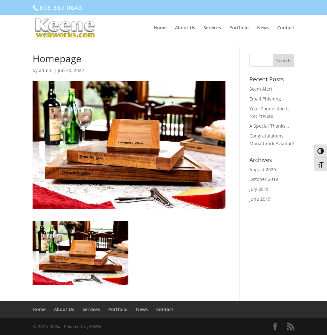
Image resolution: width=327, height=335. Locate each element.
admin (46, 70)
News (263, 28)
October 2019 (263, 179)
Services (212, 28)
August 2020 (262, 170)
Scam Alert (260, 89)
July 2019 (259, 189)
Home (160, 28)
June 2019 (259, 199)
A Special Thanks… (269, 126)
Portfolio (239, 28)
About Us (185, 28)
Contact (285, 28)
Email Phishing (265, 99)
